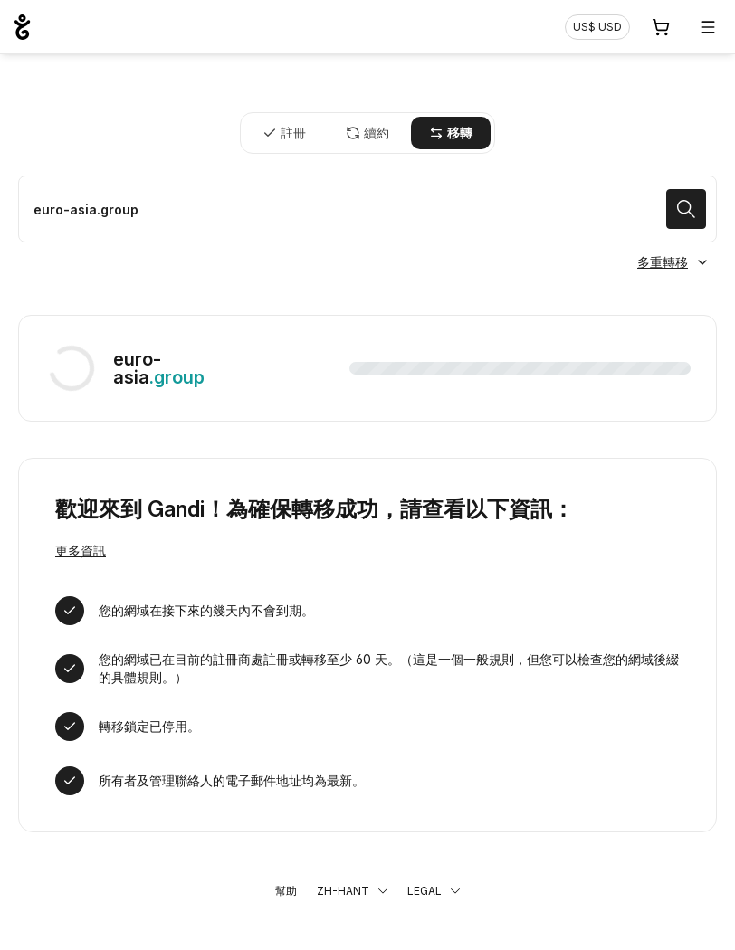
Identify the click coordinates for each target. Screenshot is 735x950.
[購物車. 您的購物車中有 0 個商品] (660, 27)
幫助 (286, 891)
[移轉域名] (367, 209)
